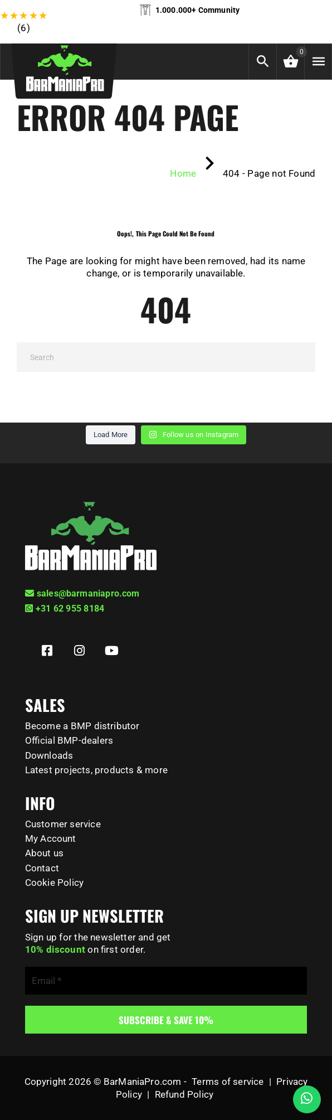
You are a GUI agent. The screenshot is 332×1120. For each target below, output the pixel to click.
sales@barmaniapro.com (82, 593)
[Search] (166, 357)
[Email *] (166, 981)
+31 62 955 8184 (64, 608)
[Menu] (318, 61)
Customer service (63, 824)
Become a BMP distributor (82, 725)
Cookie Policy (54, 882)
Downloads (49, 755)
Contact (42, 868)
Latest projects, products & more (96, 769)
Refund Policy (184, 1094)
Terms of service (227, 1081)
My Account (50, 838)
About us (44, 853)
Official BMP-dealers (69, 740)
